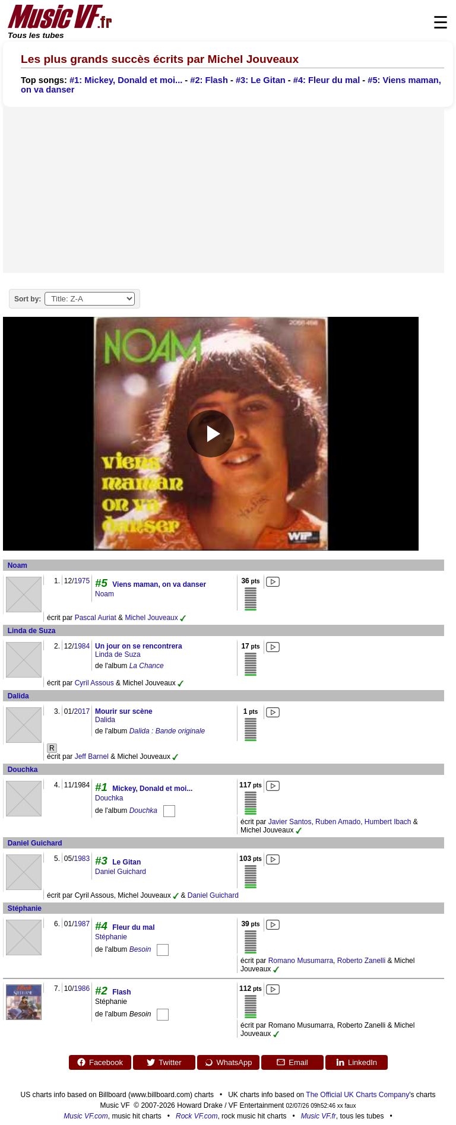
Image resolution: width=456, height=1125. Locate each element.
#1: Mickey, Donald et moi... (125, 80)
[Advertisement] (223, 190)
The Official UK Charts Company (357, 1095)
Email (292, 1062)
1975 (82, 581)
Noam (17, 565)
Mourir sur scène (124, 711)
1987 (82, 924)
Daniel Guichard (35, 843)
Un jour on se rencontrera (138, 646)
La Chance (146, 666)
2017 (82, 711)
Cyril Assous (94, 683)
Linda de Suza (32, 631)
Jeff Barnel (92, 756)
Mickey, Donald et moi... (152, 788)
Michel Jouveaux (151, 618)
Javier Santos (290, 822)
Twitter (163, 1062)
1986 (82, 988)
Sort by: (27, 299)
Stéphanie (25, 908)
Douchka (23, 769)
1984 (82, 646)
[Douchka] (169, 810)
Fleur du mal (133, 927)
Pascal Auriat (95, 618)
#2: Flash (209, 80)
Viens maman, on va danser (159, 584)
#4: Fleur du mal (326, 80)
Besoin (140, 949)
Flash (121, 992)
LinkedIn (356, 1062)
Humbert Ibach (388, 822)
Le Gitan (126, 862)
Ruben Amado (337, 822)
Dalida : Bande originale (167, 731)
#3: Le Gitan (261, 80)
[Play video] (211, 433)
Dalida (18, 696)
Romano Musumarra (300, 960)
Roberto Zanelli (361, 960)
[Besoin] (163, 949)
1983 (82, 858)
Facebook (100, 1062)
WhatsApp (228, 1062)
